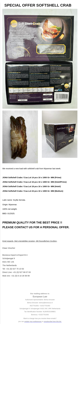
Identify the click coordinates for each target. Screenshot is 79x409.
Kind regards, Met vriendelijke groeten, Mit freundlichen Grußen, (29, 241)
